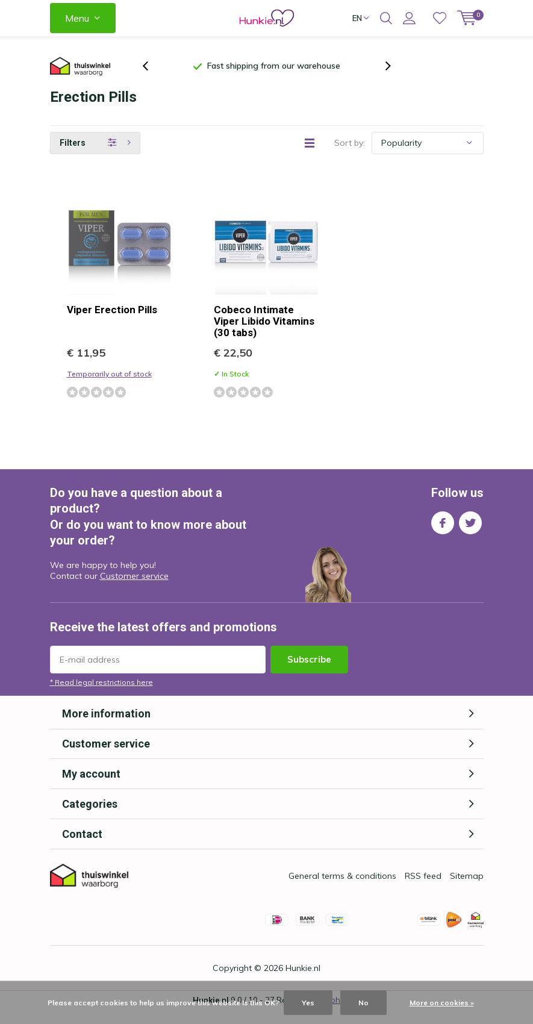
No (363, 1002)
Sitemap (467, 889)
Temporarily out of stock (109, 387)
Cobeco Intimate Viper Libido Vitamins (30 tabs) (264, 334)
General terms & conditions (342, 889)
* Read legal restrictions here (101, 696)
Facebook (442, 534)
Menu (77, 18)
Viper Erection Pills (112, 323)
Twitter (470, 534)
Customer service (134, 589)
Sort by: (349, 156)
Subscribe (309, 673)
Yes (308, 1002)
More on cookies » (442, 1002)
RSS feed (423, 889)
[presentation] (152, 73)
